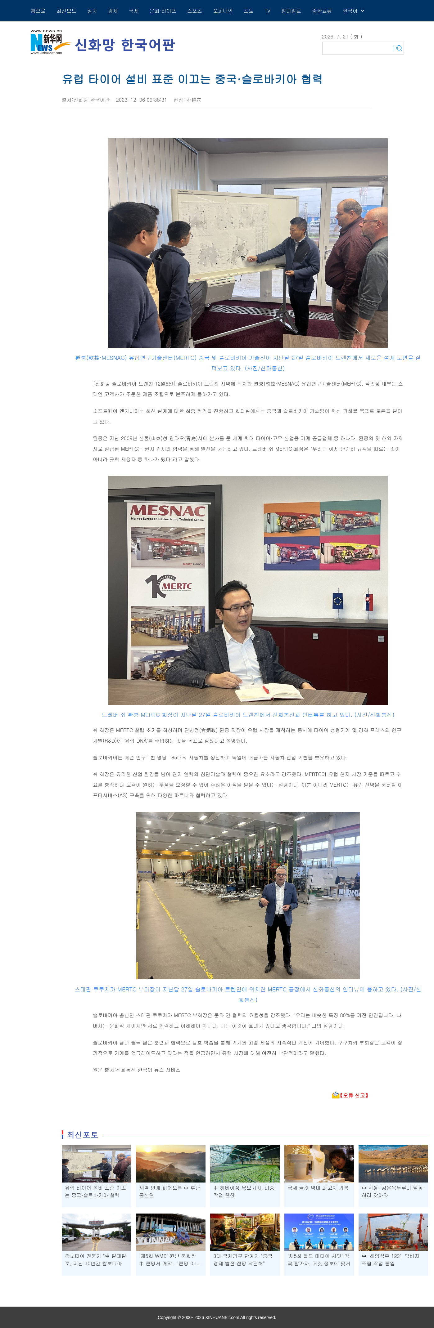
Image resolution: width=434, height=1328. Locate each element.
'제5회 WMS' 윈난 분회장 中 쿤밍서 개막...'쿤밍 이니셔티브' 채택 (169, 1263)
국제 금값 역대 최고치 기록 (318, 1187)
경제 (113, 10)
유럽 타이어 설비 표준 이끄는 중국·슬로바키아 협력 (95, 1191)
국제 (134, 10)
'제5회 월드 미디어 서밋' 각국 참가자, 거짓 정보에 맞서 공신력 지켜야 (318, 1263)
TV (267, 10)
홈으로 (38, 10)
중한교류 (322, 10)
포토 (249, 10)
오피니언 (223, 10)
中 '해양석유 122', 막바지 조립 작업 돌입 (390, 1259)
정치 (92, 10)
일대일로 (291, 10)
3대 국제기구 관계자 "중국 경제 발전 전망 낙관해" (243, 1259)
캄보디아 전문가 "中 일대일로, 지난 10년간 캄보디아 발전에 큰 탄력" (95, 1263)
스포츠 (194, 10)
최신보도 (66, 10)
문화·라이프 (163, 10)
